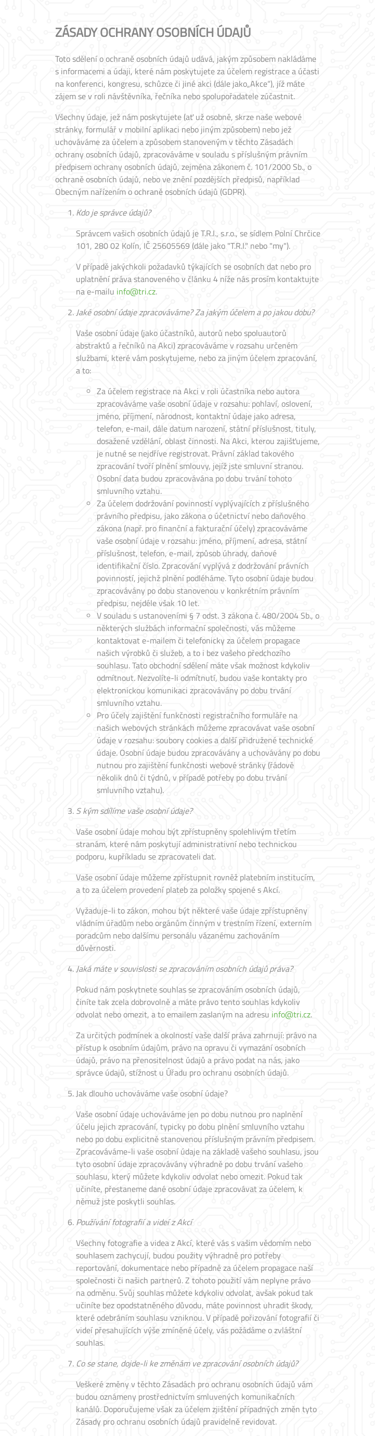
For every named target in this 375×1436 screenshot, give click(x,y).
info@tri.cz (136, 291)
